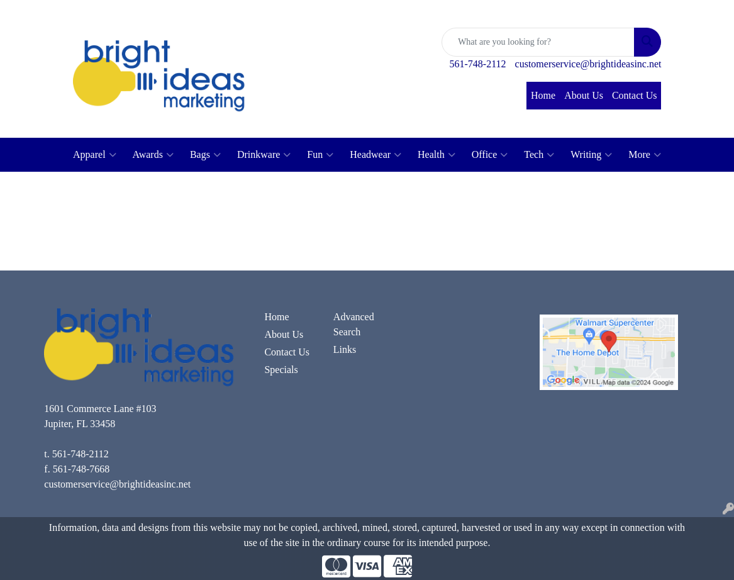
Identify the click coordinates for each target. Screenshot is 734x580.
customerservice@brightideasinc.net (588, 64)
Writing (591, 154)
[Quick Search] (538, 42)
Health (436, 154)
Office (490, 154)
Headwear (375, 154)
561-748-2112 (478, 64)
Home (543, 95)
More (644, 154)
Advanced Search (353, 324)
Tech (539, 154)
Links (344, 349)
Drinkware (264, 154)
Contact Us (634, 95)
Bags (205, 154)
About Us (583, 95)
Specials (280, 369)
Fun (320, 154)
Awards (153, 154)
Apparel (94, 154)
